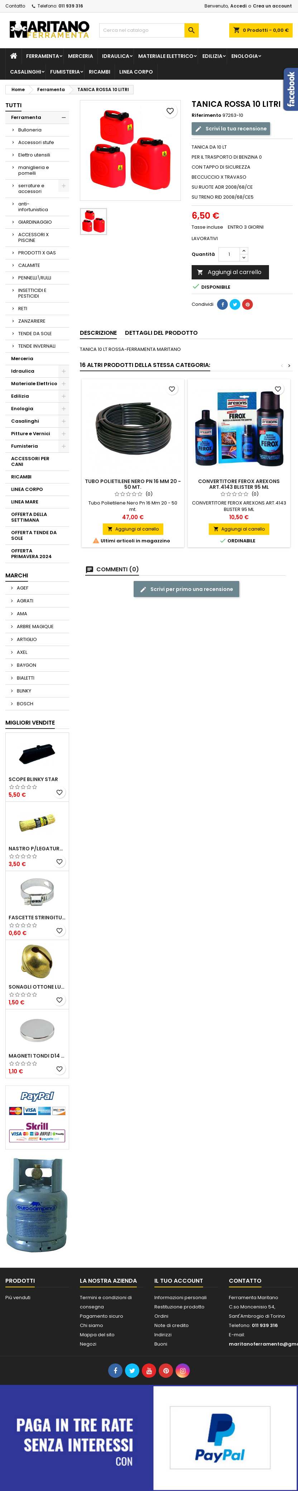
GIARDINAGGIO (35, 222)
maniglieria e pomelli (33, 170)
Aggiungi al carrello (229, 272)
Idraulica (115, 56)
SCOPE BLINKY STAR (33, 779)
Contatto (15, 6)
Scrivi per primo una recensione (186, 589)
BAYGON (26, 665)
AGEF (22, 588)
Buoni (160, 1344)
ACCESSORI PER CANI (30, 461)
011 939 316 (70, 6)
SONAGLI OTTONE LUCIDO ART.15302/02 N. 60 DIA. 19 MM (37, 987)
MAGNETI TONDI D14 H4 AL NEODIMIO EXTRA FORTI (37, 1056)
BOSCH (24, 703)
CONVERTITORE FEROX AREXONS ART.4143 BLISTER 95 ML (239, 484)
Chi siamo (91, 1325)
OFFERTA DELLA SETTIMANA (29, 517)
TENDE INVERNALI (37, 346)
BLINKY (23, 690)
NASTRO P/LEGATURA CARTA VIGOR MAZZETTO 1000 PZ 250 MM (37, 848)
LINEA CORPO (136, 71)
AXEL (21, 652)
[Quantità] (229, 254)
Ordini (161, 1316)
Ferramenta (42, 56)
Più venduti (17, 1297)
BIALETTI (25, 678)
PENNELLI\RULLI (34, 277)
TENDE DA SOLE (35, 333)
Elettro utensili (34, 154)
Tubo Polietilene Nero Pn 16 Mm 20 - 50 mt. (133, 484)
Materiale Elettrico (165, 56)
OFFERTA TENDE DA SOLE (34, 535)
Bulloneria (30, 129)
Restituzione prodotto (179, 1306)
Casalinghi (25, 71)
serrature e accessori (31, 188)
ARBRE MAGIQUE (35, 626)
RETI (22, 308)
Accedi (238, 6)
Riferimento (206, 115)
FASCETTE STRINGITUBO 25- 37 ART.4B (37, 917)
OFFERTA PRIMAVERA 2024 (31, 553)
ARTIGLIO (26, 639)
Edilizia (212, 56)
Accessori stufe (36, 142)
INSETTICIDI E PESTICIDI (32, 293)
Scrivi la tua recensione (231, 129)
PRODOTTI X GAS (37, 252)
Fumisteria (65, 71)
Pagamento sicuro (101, 1316)
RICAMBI (99, 71)
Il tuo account (178, 1281)
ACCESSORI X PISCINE (33, 237)
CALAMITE (29, 265)
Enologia (244, 56)
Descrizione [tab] (98, 333)
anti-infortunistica (33, 206)
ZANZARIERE (31, 321)
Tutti (13, 105)
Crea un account (272, 6)
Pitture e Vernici (30, 433)
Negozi (88, 1344)
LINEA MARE (24, 501)
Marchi (16, 575)
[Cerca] (148, 30)
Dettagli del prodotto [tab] (161, 333)
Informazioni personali (180, 1297)
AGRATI (24, 600)
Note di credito (171, 1325)
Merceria (80, 56)
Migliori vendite (30, 723)
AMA (21, 613)
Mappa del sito (97, 1334)
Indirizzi (163, 1334)
